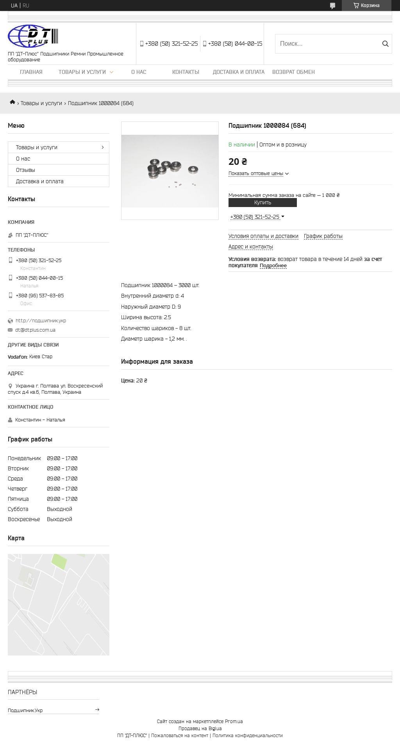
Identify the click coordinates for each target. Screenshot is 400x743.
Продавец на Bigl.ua (200, 728)
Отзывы (25, 170)
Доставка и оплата (238, 72)
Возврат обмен (293, 72)
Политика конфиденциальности (247, 735)
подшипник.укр (25, 710)
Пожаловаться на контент (179, 735)
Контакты (185, 72)
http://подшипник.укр (41, 320)
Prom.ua (234, 721)
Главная (31, 72)
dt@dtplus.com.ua (35, 330)
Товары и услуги (82, 72)
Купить (262, 202)
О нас (138, 72)
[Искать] (385, 44)
